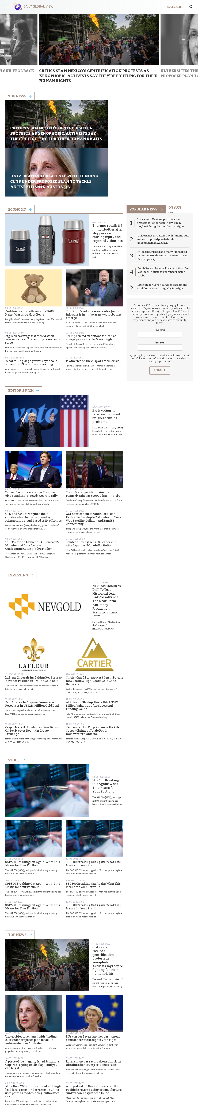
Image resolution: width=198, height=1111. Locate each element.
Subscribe (174, 6)
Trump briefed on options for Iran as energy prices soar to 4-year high (91, 290)
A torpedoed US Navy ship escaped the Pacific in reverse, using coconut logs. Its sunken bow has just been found (94, 1042)
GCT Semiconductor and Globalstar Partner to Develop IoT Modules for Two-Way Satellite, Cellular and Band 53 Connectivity (93, 472)
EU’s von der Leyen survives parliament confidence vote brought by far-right (93, 991)
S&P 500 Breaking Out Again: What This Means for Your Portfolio (105, 738)
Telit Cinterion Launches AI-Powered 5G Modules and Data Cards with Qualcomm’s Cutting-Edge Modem (33, 498)
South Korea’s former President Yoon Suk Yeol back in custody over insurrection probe (161, 225)
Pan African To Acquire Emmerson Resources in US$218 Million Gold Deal (32, 657)
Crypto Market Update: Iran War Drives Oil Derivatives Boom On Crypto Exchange (32, 683)
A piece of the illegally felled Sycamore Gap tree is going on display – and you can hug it (32, 1018)
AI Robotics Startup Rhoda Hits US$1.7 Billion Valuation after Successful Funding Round (92, 659)
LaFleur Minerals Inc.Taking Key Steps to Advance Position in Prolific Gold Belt (33, 632)
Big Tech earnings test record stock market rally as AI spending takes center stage (33, 292)
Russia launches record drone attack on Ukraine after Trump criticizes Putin (93, 1016)
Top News (20, 888)
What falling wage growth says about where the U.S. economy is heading (31, 315)
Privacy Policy (94, 1081)
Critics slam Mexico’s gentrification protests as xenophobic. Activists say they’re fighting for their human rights (107, 913)
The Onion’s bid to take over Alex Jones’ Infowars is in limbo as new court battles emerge (94, 267)
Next (183, 39)
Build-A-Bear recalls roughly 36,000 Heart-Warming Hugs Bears (30, 265)
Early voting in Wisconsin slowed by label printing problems (106, 369)
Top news (20, 96)
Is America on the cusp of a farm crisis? (93, 314)
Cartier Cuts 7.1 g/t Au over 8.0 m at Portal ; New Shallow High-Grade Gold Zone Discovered (94, 634)
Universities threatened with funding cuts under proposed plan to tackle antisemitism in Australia (31, 993)
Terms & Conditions (121, 1081)
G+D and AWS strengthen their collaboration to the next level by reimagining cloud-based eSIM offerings (33, 470)
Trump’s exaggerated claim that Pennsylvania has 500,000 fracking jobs (93, 447)
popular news (146, 162)
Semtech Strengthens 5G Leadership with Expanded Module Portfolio (91, 496)
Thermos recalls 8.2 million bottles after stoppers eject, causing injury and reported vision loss (107, 186)
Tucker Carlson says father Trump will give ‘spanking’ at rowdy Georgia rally (31, 447)
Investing (20, 528)
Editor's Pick (23, 343)
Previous (14, 39)
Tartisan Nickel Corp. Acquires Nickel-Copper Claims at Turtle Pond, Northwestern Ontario (92, 683)
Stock (16, 713)
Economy (20, 162)
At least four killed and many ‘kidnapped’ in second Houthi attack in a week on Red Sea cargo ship (163, 208)
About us (73, 1081)
